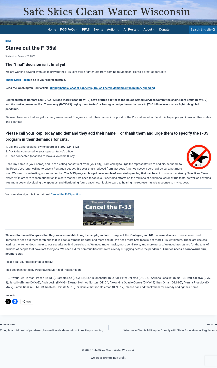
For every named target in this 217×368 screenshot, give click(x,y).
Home (51, 29)
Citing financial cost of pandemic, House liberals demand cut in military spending (53, 327)
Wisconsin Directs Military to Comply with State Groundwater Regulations (164, 327)
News (8, 41)
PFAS (86, 29)
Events (98, 29)
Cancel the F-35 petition (66, 194)
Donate (164, 29)
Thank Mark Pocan (17, 79)
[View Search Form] (203, 30)
